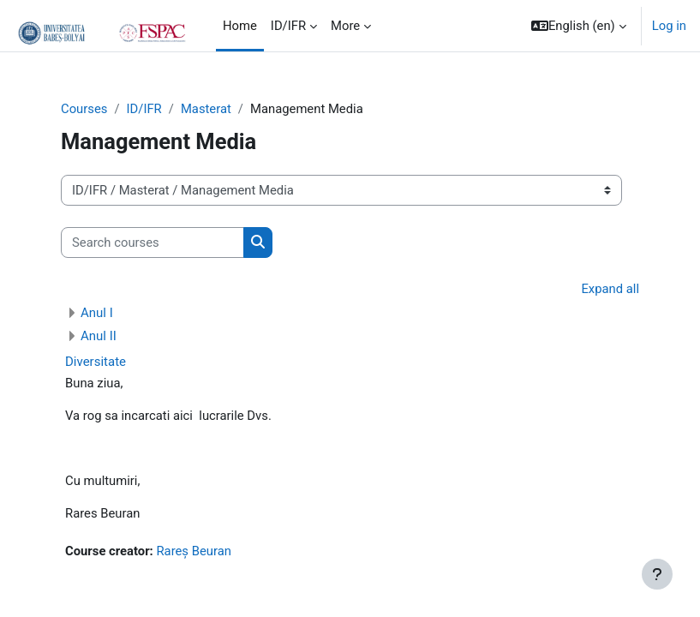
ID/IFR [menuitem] (288, 25)
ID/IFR (144, 109)
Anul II (99, 336)
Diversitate (95, 361)
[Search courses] (152, 242)
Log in (669, 25)
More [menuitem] (345, 25)
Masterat (206, 109)
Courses (84, 109)
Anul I (97, 312)
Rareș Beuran (193, 551)
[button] (578, 25)
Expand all (610, 289)
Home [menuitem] (240, 25)
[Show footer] (657, 574)
